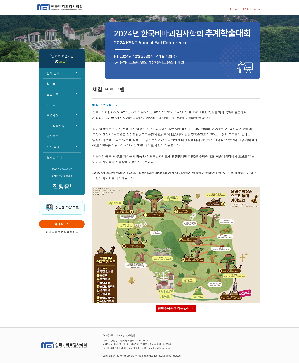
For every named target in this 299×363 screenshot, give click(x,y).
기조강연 (52, 104)
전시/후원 (61, 147)
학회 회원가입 (64, 56)
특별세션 (61, 115)
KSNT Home (251, 9)
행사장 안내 (61, 157)
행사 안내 (61, 73)
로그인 (63, 61)
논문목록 (61, 94)
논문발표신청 (61, 126)
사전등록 (52, 136)
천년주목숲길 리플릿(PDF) (176, 308)
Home (233, 9)
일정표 (50, 83)
